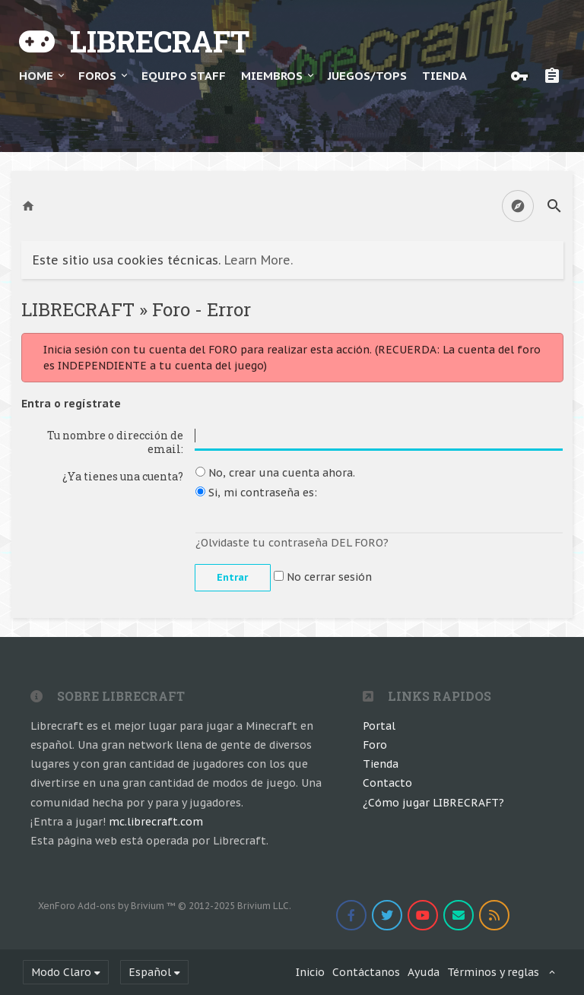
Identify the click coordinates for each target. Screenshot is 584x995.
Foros (97, 75)
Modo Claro (61, 972)
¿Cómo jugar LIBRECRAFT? (433, 803)
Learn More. (258, 260)
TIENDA (444, 75)
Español (150, 972)
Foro (375, 745)
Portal (379, 726)
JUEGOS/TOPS (367, 75)
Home (36, 75)
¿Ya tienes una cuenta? (122, 476)
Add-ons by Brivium (164, 905)
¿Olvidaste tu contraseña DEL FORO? (292, 543)
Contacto (387, 783)
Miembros (272, 75)
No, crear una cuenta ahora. (275, 473)
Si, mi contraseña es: (256, 492)
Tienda (380, 764)
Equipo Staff (183, 75)
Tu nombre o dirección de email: (115, 442)
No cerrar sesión (323, 577)
